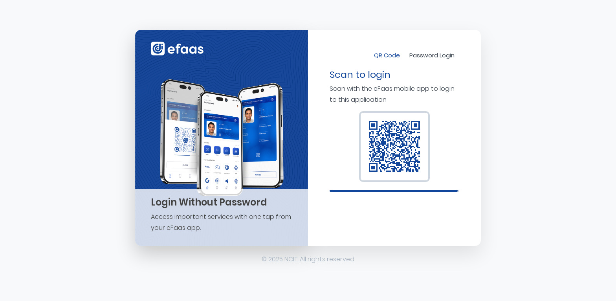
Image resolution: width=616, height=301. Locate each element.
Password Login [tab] (432, 55)
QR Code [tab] (387, 55)
